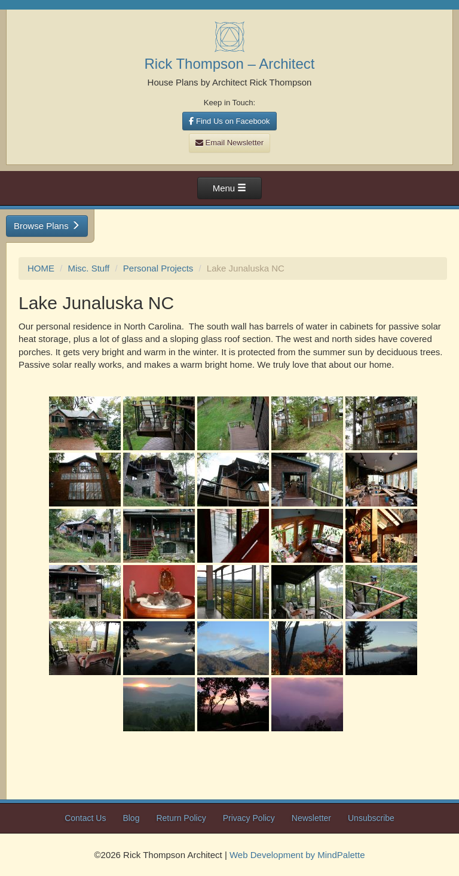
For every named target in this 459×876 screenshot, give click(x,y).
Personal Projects (158, 268)
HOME (40, 268)
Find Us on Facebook (229, 121)
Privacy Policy (249, 818)
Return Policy (181, 818)
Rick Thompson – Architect (229, 64)
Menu (230, 188)
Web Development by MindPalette (297, 855)
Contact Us (85, 818)
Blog (131, 818)
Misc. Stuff (89, 268)
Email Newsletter (229, 142)
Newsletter (311, 818)
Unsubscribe (371, 818)
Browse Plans (47, 226)
